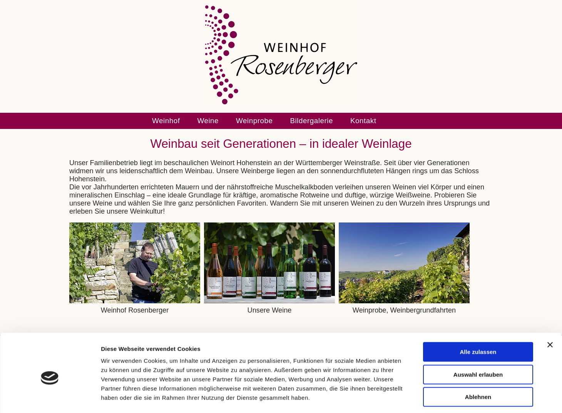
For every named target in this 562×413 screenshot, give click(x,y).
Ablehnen (478, 364)
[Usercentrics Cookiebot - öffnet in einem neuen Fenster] (50, 398)
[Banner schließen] (550, 311)
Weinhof (166, 121)
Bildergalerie (311, 121)
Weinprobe (254, 121)
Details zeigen (409, 398)
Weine (208, 121)
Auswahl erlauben (478, 341)
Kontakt (363, 121)
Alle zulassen (478, 319)
